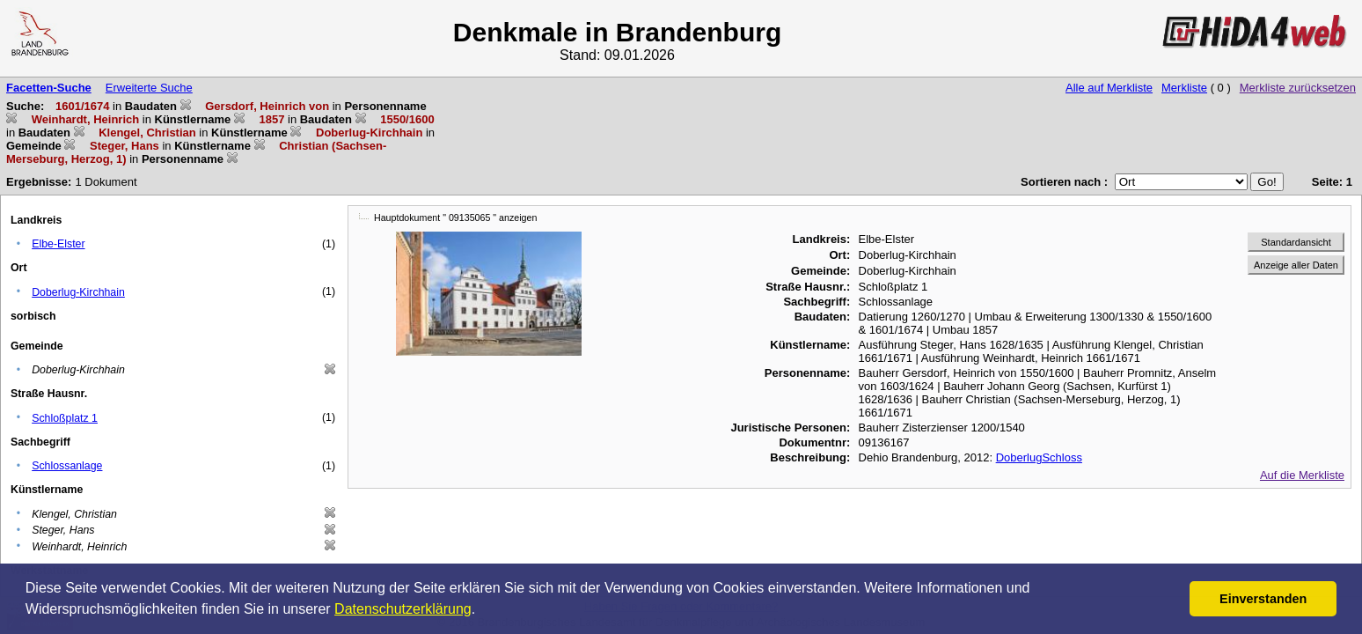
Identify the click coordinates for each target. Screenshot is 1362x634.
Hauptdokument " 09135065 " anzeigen (455, 217)
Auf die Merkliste (1302, 475)
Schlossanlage (67, 466)
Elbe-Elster (58, 244)
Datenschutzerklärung (403, 608)
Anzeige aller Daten (1296, 265)
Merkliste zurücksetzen (1298, 87)
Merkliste (1184, 87)
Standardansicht (1296, 242)
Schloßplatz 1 (65, 418)
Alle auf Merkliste (1109, 87)
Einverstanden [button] (1263, 599)
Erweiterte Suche (149, 87)
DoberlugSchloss (1039, 457)
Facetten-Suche (49, 87)
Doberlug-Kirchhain (78, 292)
